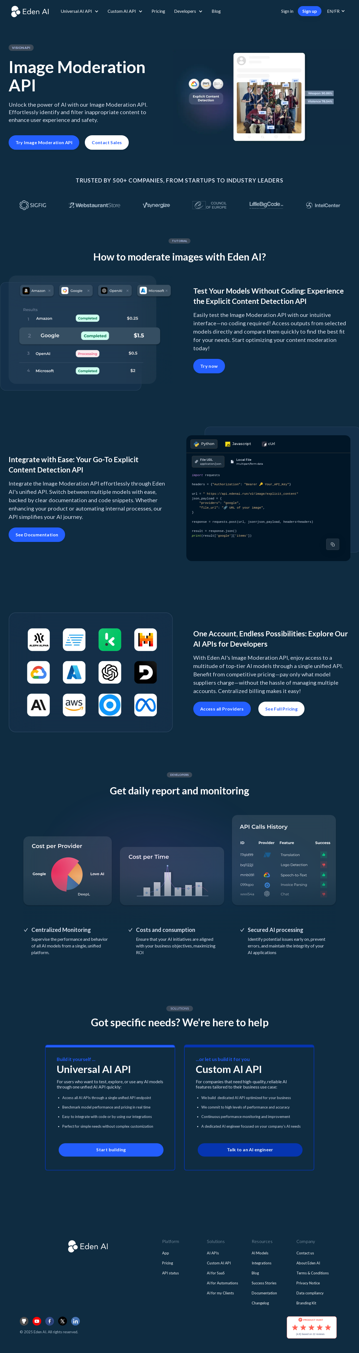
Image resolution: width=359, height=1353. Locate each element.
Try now (209, 366)
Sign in (287, 11)
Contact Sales (107, 142)
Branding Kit (306, 1303)
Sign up (309, 11)
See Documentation (37, 534)
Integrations (261, 1263)
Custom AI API (219, 1263)
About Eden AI (308, 1263)
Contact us (305, 1253)
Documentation (264, 1293)
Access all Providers (222, 708)
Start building (111, 1155)
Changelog (260, 1303)
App (165, 1253)
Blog (216, 11)
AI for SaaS (216, 1273)
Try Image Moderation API (44, 142)
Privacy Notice (308, 1283)
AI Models (260, 1253)
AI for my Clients (220, 1293)
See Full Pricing (281, 708)
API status (170, 1273)
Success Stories (264, 1283)
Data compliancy (310, 1293)
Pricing (158, 11)
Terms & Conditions (312, 1273)
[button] (79, 11)
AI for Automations (222, 1283)
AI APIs (213, 1253)
